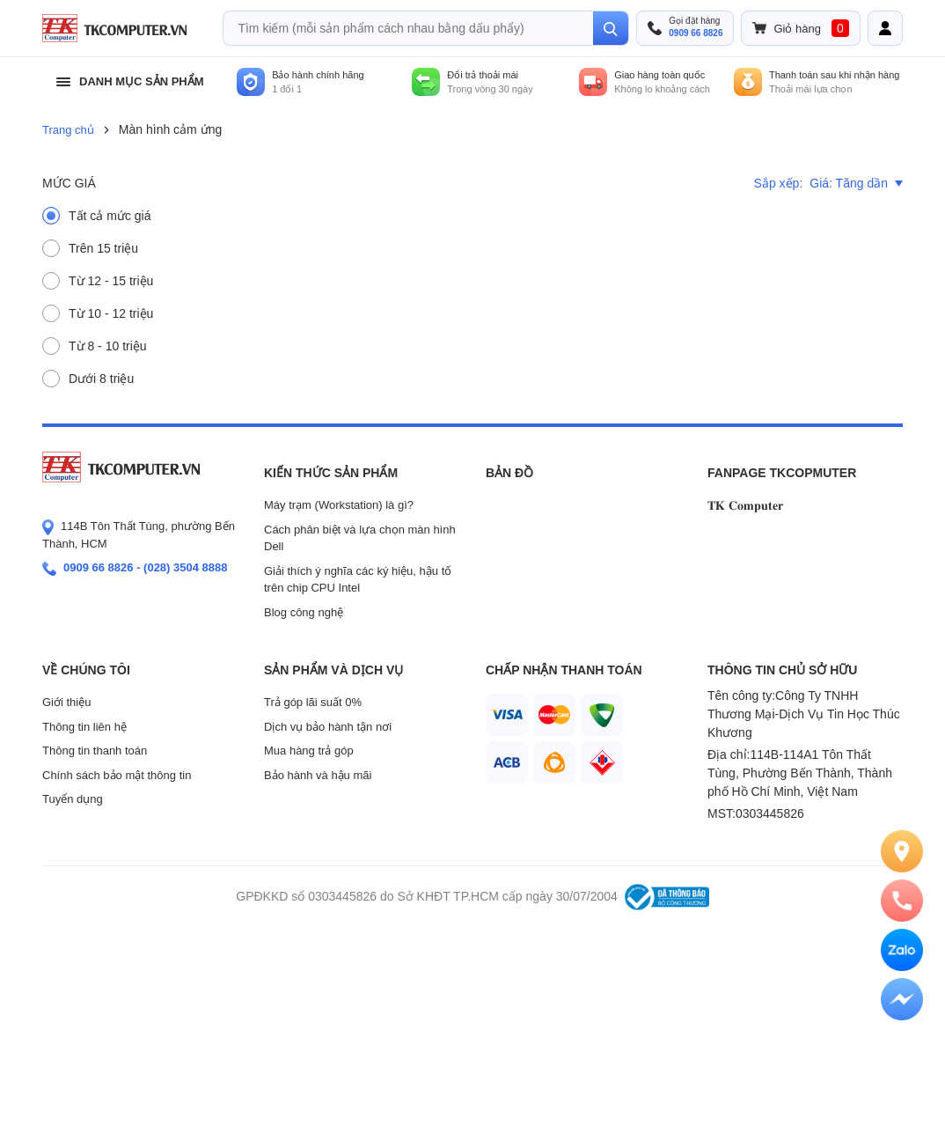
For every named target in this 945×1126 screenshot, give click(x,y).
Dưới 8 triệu (101, 379)
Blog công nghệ (303, 612)
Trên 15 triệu (103, 248)
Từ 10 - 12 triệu (111, 313)
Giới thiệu (66, 702)
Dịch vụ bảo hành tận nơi (328, 726)
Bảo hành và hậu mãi (317, 775)
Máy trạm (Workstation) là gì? (339, 504)
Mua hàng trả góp (309, 750)
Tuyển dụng (72, 799)
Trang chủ (68, 129)
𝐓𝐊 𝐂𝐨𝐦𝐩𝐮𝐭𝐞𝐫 (745, 505)
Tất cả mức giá (109, 216)
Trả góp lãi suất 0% (313, 702)
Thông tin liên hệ (84, 726)
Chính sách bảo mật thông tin (116, 775)
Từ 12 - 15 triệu (111, 281)
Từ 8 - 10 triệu (108, 346)
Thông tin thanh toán (94, 750)
